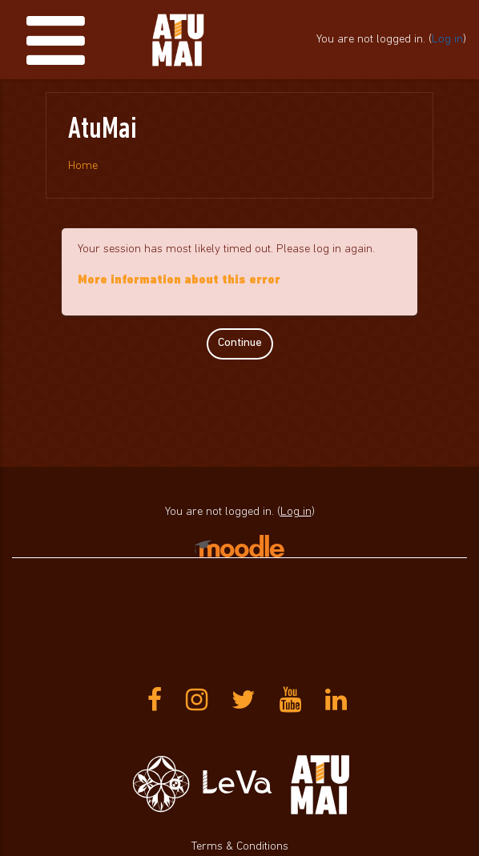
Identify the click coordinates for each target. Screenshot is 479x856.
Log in (447, 40)
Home (83, 166)
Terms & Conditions (239, 847)
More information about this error (179, 281)
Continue (240, 343)
